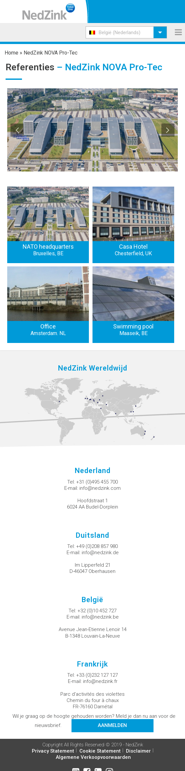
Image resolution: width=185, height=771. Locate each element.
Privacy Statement (53, 751)
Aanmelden (112, 725)
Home (11, 53)
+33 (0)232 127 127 (97, 675)
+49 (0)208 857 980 (97, 546)
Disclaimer (138, 751)
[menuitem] (126, 32)
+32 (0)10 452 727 (96, 611)
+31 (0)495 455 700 (97, 482)
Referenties (30, 67)
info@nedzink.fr (100, 681)
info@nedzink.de (100, 553)
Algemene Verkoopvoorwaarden (93, 757)
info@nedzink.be (100, 617)
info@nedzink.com (100, 488)
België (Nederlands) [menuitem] (119, 32)
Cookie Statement (100, 751)
